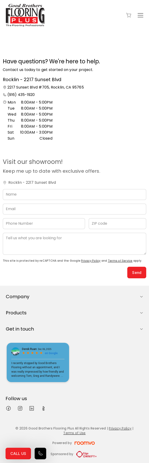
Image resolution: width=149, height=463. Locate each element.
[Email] (74, 209)
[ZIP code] (117, 223)
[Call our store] (40, 453)
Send (136, 272)
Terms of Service (120, 261)
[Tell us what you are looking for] (74, 244)
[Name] (74, 194)
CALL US (18, 453)
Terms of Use (74, 433)
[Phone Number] (44, 223)
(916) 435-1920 (21, 94)
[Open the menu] (140, 15)
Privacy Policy (90, 261)
